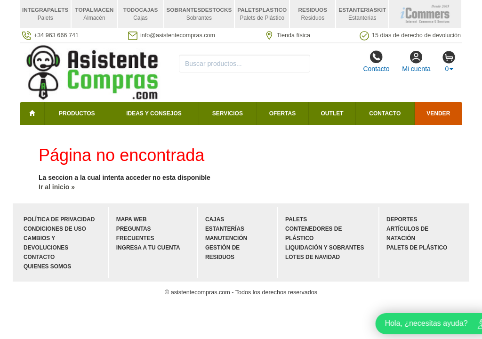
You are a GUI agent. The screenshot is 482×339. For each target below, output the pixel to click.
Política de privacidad (59, 219)
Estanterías (224, 229)
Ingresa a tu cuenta (148, 247)
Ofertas (282, 113)
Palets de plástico (416, 247)
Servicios (227, 113)
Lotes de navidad (312, 257)
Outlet (332, 113)
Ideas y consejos (154, 113)
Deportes (401, 219)
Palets (296, 219)
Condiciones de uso (55, 229)
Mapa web (131, 219)
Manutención (226, 238)
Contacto (376, 61)
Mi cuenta (416, 61)
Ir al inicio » (57, 187)
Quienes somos (47, 266)
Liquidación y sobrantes (324, 247)
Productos (77, 113)
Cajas (214, 219)
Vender (438, 113)
